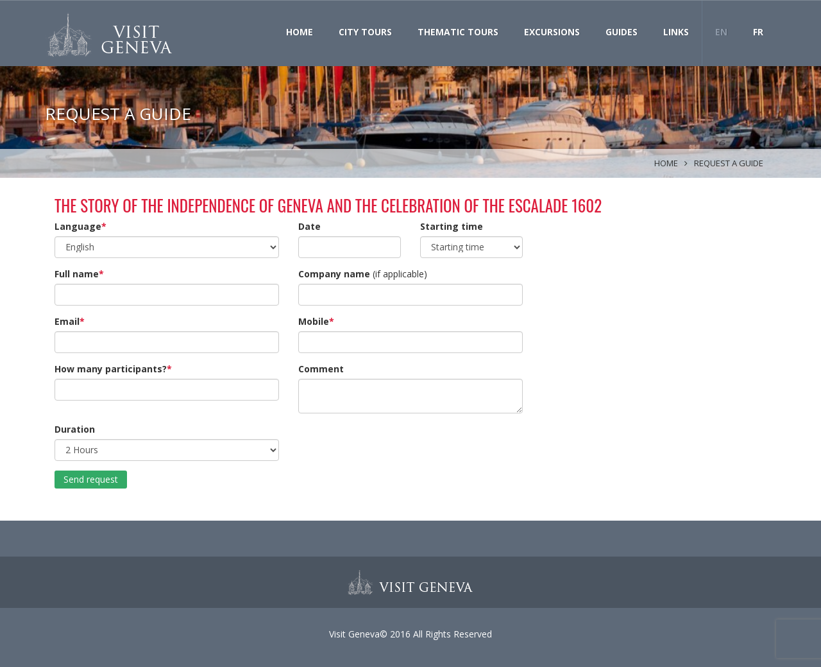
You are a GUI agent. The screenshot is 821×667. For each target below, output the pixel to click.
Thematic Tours (458, 32)
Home (299, 32)
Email (67, 321)
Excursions (552, 32)
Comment (321, 369)
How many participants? (111, 369)
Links (676, 32)
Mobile (313, 321)
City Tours (365, 32)
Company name (334, 274)
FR (758, 32)
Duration (75, 429)
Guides (621, 32)
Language (78, 226)
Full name (77, 274)
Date (309, 226)
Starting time (451, 226)
